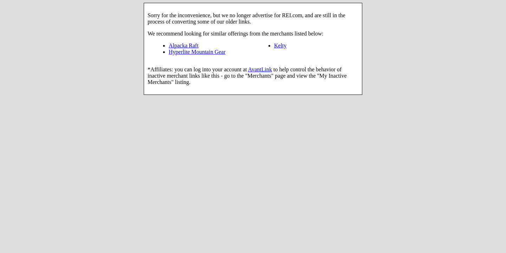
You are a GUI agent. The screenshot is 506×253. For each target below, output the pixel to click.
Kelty (280, 45)
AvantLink (260, 69)
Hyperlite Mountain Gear (197, 52)
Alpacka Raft (184, 45)
